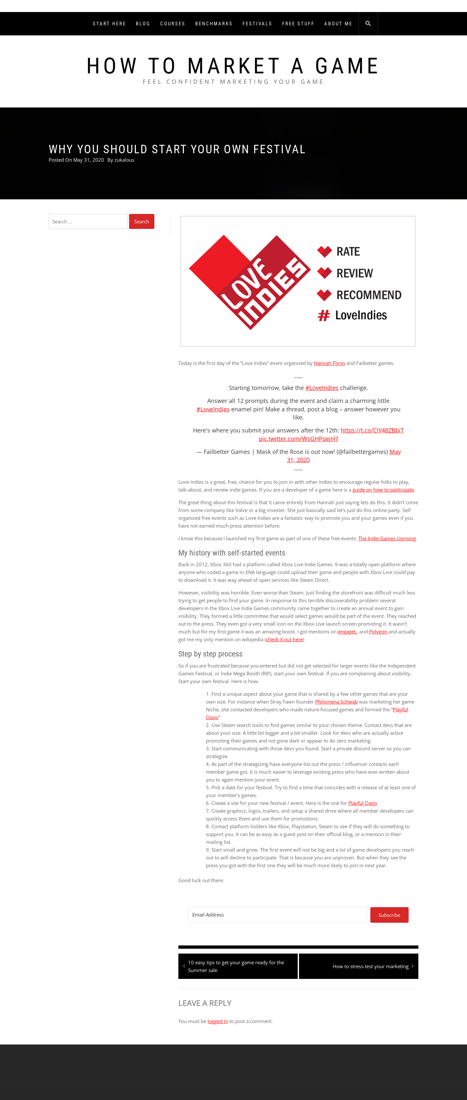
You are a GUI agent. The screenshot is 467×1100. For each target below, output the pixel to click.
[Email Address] (277, 914)
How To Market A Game (233, 66)
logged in (218, 1021)
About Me (338, 24)
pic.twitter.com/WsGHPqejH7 (298, 439)
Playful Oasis (362, 803)
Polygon (379, 631)
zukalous (124, 159)
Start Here (109, 24)
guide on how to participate (383, 489)
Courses (173, 24)
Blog (143, 24)
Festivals (257, 24)
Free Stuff (298, 24)
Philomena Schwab (336, 701)
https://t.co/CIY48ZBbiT (372, 430)
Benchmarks (214, 24)
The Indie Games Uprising (387, 538)
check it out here (284, 639)
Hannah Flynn (329, 363)
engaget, (348, 631)
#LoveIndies (322, 388)
